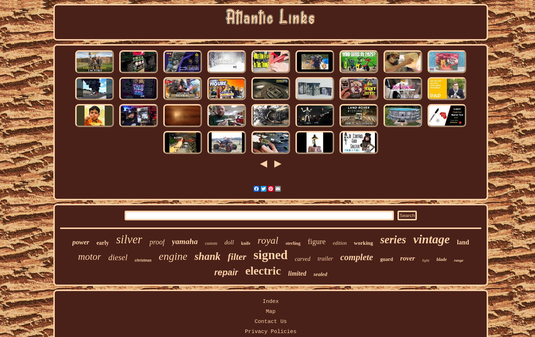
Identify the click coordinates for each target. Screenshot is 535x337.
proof (157, 242)
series (393, 239)
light (425, 260)
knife (245, 243)
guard (386, 259)
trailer (325, 258)
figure (317, 241)
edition (340, 243)
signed (271, 255)
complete (356, 257)
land (463, 242)
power (81, 242)
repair (226, 272)
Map (270, 312)
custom (211, 243)
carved (302, 259)
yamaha (185, 241)
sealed (320, 274)
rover (407, 258)
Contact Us (271, 322)
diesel (117, 257)
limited (297, 273)
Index (270, 302)
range (458, 260)
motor (89, 256)
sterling (292, 243)
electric (263, 270)
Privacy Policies (271, 332)
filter (237, 257)
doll (229, 242)
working (363, 243)
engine (173, 256)
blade (442, 259)
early (102, 243)
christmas (143, 260)
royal (267, 240)
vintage (431, 239)
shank (207, 256)
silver (129, 239)
